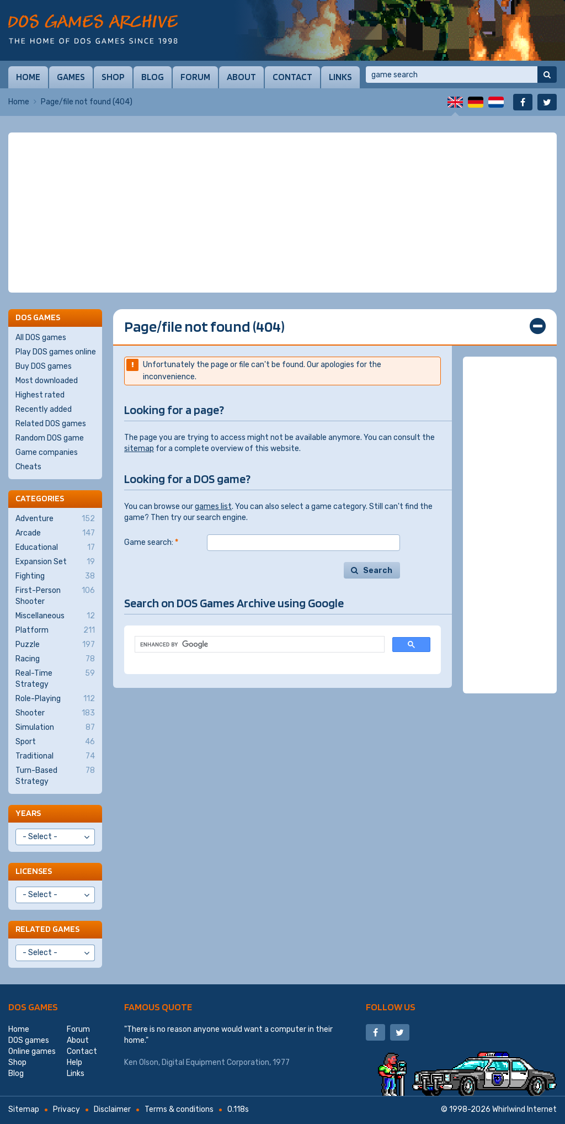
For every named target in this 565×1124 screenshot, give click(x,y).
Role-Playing (55, 698)
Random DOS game (49, 438)
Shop (113, 76)
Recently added (43, 409)
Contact (292, 76)
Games (71, 76)
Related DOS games (50, 423)
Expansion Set (55, 562)
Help (74, 1062)
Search (377, 570)
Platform (55, 630)
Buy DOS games (43, 366)
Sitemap (23, 1109)
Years (28, 813)
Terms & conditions (179, 1109)
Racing (55, 659)
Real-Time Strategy (55, 678)
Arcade (55, 533)
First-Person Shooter (55, 595)
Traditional (55, 756)
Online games (32, 1051)
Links (340, 76)
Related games (47, 929)
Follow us (390, 1006)
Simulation (55, 727)
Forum (195, 76)
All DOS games (40, 337)
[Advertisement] (282, 212)
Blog (152, 76)
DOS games (33, 1006)
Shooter (55, 713)
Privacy (66, 1109)
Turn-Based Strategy (55, 775)
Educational (55, 547)
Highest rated (40, 395)
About (241, 76)
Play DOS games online (55, 352)
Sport (55, 741)
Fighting (55, 576)
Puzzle (55, 644)
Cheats (28, 466)
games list (213, 506)
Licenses (33, 871)
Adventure (55, 518)
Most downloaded (46, 380)
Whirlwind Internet (524, 1109)
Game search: (151, 542)
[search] (258, 644)
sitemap (139, 448)
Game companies (46, 452)
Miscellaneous (55, 616)
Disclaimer (112, 1109)
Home (28, 76)
